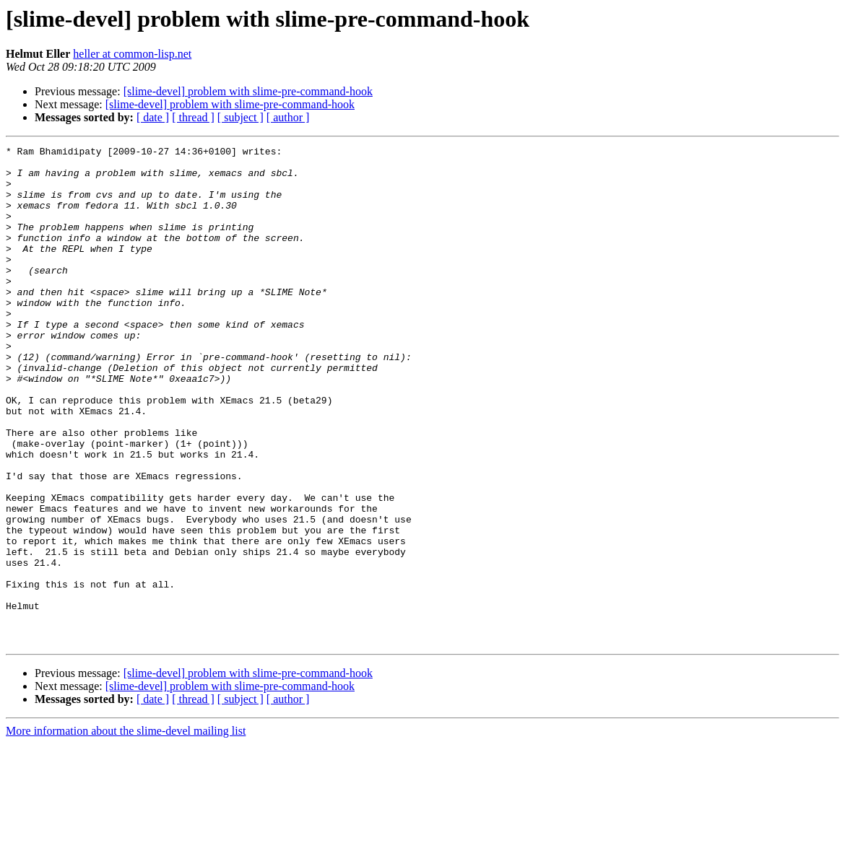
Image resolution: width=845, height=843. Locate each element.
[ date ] (152, 117)
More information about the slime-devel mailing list (126, 830)
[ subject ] (240, 117)
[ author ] (288, 117)
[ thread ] (193, 117)
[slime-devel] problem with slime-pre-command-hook (248, 91)
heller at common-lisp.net (132, 54)
